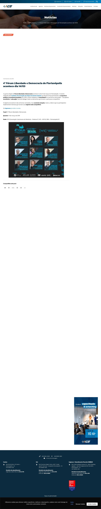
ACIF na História (81, 90)
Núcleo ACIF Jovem (82, 242)
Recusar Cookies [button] (80, 504)
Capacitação (81, 111)
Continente (80, 128)
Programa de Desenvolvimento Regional (85, 323)
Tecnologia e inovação (83, 379)
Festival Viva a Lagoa (82, 174)
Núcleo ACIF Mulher (82, 246)
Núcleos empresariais (83, 296)
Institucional (81, 217)
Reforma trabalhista (82, 336)
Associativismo (81, 98)
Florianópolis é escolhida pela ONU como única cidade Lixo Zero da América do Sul (85, 69)
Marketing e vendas (82, 229)
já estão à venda (12, 108)
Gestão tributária (82, 191)
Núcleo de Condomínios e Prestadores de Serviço (83, 256)
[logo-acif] (7, 6)
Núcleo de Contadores (83, 261)
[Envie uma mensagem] (45, 458)
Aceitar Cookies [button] (92, 504)
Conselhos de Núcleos (83, 124)
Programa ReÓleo (82, 328)
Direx (79, 136)
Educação (80, 149)
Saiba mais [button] (72, 503)
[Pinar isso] (21, 187)
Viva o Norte (81, 387)
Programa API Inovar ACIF (83, 313)
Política (80, 309)
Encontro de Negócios (83, 162)
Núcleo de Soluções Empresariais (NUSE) (85, 291)
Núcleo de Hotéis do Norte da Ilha (85, 273)
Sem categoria (81, 362)
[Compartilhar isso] (9, 187)
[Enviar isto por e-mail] (5, 187)
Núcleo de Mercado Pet (83, 278)
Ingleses (80, 208)
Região (79, 340)
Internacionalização (82, 221)
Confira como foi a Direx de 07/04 (84, 50)
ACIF (79, 85)
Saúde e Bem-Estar (82, 353)
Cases (79, 115)
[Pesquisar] (86, 35)
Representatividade (82, 349)
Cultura (79, 132)
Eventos (80, 170)
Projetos (80, 332)
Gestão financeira (82, 187)
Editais (79, 145)
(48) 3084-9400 (46, 456)
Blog (79, 102)
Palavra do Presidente (83, 305)
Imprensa (80, 200)
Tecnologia (80, 374)
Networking (80, 238)
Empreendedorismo (82, 157)
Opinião (80, 301)
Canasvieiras (81, 107)
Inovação (80, 212)
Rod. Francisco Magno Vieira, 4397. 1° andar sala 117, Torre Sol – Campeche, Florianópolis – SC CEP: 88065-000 (50, 466)
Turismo (80, 383)
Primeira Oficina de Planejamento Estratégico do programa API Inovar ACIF (84, 58)
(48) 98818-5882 (58, 456)
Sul (79, 366)
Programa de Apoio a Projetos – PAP (86, 318)
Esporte (80, 166)
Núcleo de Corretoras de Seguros (85, 265)
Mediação (80, 234)
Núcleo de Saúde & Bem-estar (84, 286)
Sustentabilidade (82, 370)
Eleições (80, 153)
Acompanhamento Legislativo (84, 94)
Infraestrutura (81, 204)
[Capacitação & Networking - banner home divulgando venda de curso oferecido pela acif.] (86, 444)
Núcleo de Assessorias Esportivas (85, 250)
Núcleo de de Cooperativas (84, 269)
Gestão (79, 183)
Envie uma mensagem (51, 458)
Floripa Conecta (81, 179)
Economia (80, 140)
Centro (79, 119)
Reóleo (79, 345)
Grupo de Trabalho (82, 195)
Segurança (80, 357)
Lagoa (79, 225)
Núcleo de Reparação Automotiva (85, 282)
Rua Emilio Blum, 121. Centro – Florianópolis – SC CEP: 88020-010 (13, 466)
